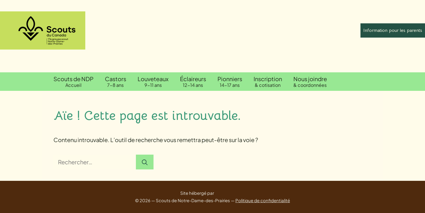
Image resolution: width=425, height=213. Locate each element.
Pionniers (229, 81)
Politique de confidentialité (262, 200)
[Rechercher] (145, 162)
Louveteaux (153, 81)
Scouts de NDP (73, 81)
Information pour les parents (392, 30)
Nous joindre (310, 81)
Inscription (268, 81)
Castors (115, 81)
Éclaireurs (193, 81)
